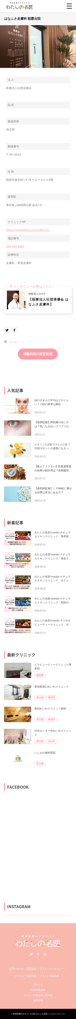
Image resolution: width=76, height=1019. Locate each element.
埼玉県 (13, 342)
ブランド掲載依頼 (49, 975)
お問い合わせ (16, 968)
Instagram (44, 954)
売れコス (38, 984)
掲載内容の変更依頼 (37, 354)
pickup (21, 342)
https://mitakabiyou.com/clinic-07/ (28, 230)
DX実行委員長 (38, 989)
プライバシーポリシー (52, 968)
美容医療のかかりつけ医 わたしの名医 (30, 1013)
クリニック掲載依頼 (25, 975)
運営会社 (31, 968)
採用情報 (38, 1000)
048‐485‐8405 (15, 246)
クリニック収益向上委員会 (38, 995)
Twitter (31, 954)
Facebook (38, 954)
